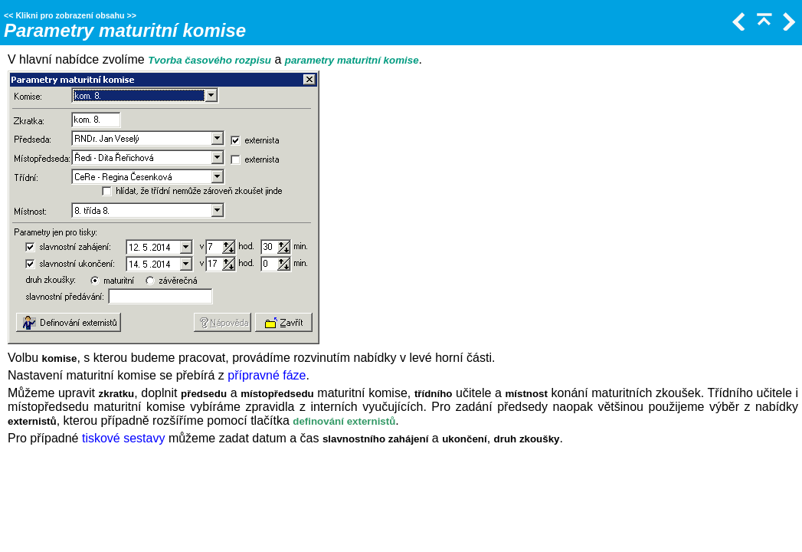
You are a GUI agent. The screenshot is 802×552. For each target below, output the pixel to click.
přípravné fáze (267, 375)
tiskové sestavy (123, 438)
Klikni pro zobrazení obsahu (69, 15)
